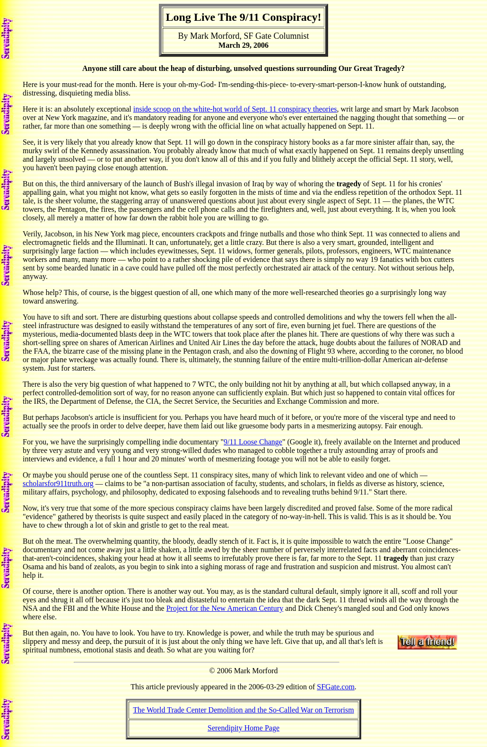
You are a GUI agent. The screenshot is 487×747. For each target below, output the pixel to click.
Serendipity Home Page (243, 728)
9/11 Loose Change (253, 442)
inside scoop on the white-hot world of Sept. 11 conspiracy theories (235, 109)
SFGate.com (336, 687)
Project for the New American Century (224, 608)
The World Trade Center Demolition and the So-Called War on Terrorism (243, 710)
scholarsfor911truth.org (58, 483)
